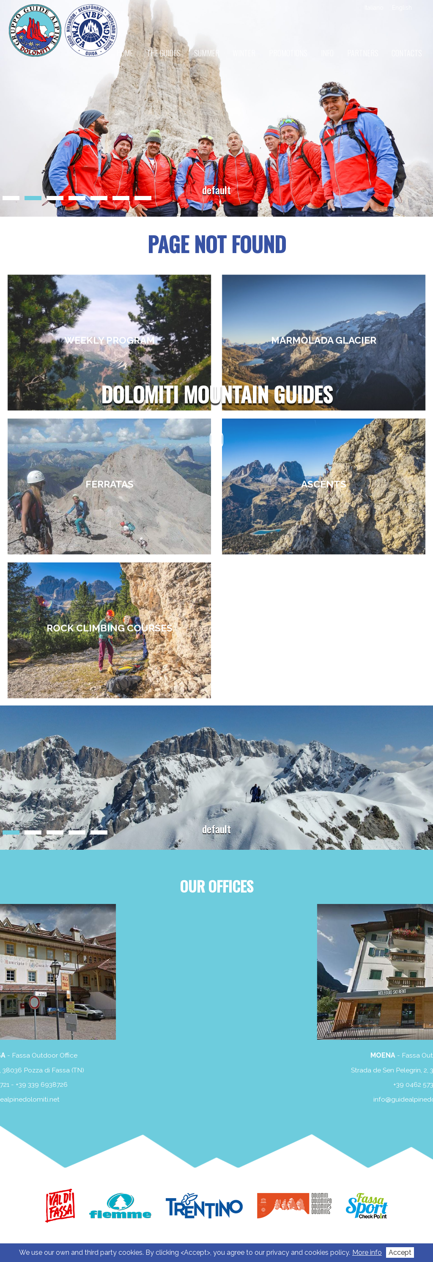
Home (125, 52)
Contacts (407, 52)
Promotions (288, 52)
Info (327, 52)
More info (367, 1252)
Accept (400, 1252)
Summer (206, 52)
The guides (164, 52)
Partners (362, 52)
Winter (244, 52)
